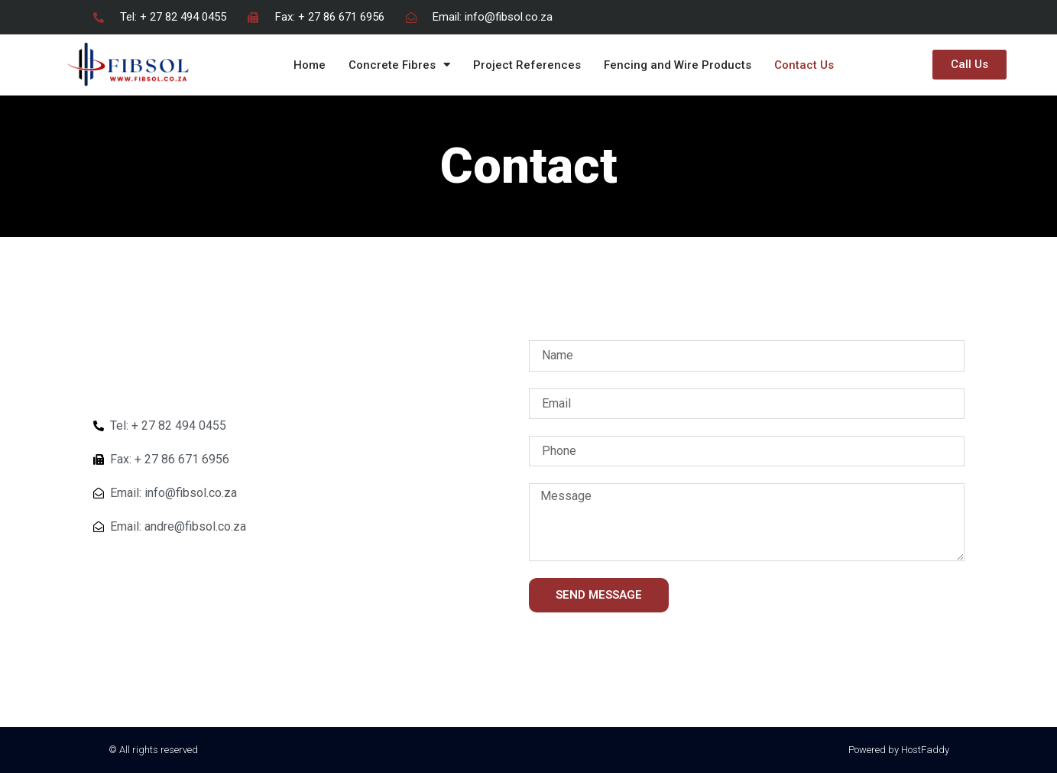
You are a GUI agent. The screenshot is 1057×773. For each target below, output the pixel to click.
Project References (527, 65)
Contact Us (804, 65)
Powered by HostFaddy (898, 749)
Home (309, 65)
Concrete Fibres (399, 64)
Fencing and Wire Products (677, 65)
